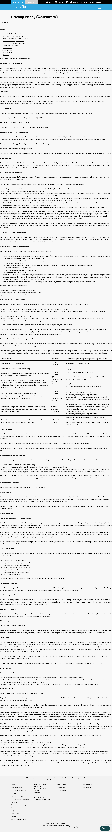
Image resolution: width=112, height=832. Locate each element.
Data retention (8, 50)
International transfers (10, 45)
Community (14, 808)
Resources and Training (18, 805)
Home (13, 785)
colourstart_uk (87, 785)
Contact (98, 2)
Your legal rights (8, 52)
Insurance (14, 802)
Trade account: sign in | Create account (81, 2)
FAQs (12, 811)
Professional (18, 2)
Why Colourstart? (16, 787)
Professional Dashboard (21, 799)
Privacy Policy (61, 787)
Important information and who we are (16, 34)
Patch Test (17, 793)
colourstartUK (87, 787)
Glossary (6, 55)
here (4, 325)
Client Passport (18, 796)
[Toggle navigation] (99, 7)
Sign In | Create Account (18, 819)
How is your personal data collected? (15, 38)
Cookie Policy (61, 790)
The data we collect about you (13, 36)
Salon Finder (15, 814)
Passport (60, 2)
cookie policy (33, 279)
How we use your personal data (13, 41)
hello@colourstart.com (42, 799)
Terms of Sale (61, 785)
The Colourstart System (18, 790)
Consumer (31, 2)
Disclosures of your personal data (14, 43)
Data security (7, 48)
